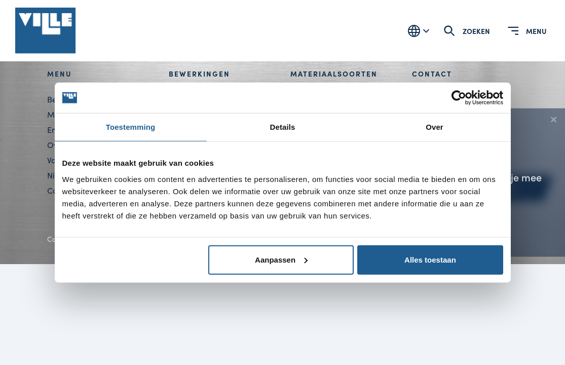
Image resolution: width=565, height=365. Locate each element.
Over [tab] (434, 127)
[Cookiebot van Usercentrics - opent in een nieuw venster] (459, 97)
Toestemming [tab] (131, 127)
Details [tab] (282, 127)
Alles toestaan (430, 259)
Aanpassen (281, 259)
